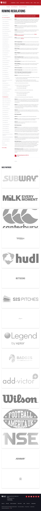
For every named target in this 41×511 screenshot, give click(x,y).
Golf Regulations (4, 58)
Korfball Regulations (5, 74)
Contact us (28, 503)
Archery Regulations (5, 21)
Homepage (8, 6)
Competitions (13, 2)
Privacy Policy (27, 506)
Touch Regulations (5, 122)
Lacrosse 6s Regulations (6, 78)
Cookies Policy (32, 506)
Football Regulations (5, 52)
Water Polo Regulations (6, 132)
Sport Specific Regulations (23, 6)
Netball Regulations (5, 83)
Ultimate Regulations (5, 128)
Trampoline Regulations (6, 124)
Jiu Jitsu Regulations (5, 68)
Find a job (7, 503)
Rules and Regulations (14, 6)
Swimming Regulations (5, 116)
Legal (24, 503)
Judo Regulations (5, 70)
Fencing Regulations (5, 48)
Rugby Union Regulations (6, 104)
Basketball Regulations (5, 29)
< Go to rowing (4, 147)
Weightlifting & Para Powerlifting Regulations (7, 134)
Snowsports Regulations (6, 108)
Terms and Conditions (21, 506)
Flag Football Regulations (6, 50)
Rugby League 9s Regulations (6, 100)
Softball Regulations (5, 110)
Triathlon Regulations (5, 126)
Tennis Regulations (5, 120)
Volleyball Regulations (5, 130)
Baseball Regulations (5, 27)
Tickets (35, 2)
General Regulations (5, 15)
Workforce (27, 2)
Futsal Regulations (5, 54)
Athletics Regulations (5, 23)
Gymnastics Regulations (6, 60)
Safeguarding (33, 503)
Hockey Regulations (5, 64)
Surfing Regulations (5, 114)
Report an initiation (13, 503)
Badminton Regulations (5, 25)
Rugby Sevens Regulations (6, 102)
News (31, 2)
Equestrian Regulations (5, 46)
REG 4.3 (22, 38)
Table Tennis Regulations (6, 118)
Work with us (20, 503)
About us (3, 503)
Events (18, 2)
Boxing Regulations (5, 33)
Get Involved (22, 2)
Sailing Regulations (5, 106)
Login (38, 2)
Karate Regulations (5, 72)
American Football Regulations (7, 19)
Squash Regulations (5, 112)
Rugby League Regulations (6, 98)
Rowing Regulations (5, 96)
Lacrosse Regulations (5, 76)
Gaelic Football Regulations (6, 56)
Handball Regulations (5, 62)
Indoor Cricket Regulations (6, 66)
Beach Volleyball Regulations (6, 31)
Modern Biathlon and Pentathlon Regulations (7, 81)
